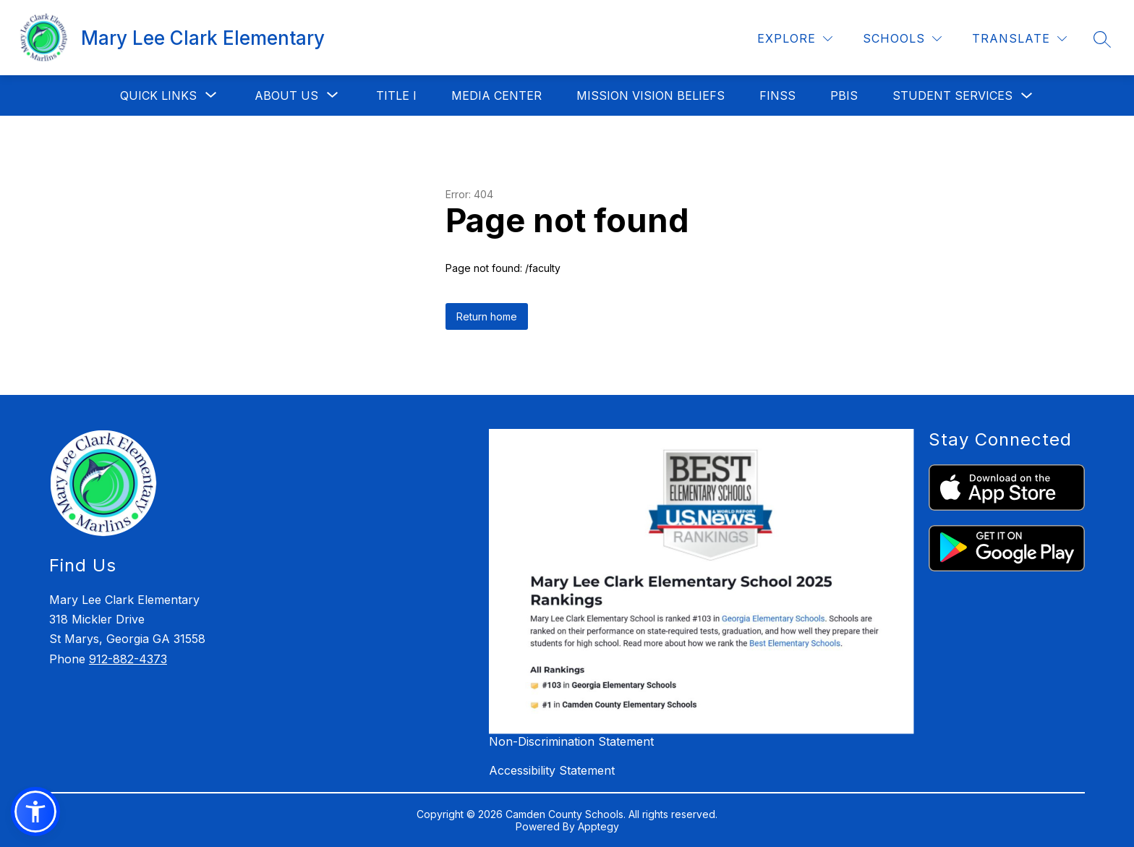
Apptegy (598, 826)
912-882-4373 (128, 659)
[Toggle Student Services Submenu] (1027, 96)
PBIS (844, 95)
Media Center (496, 95)
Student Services (952, 95)
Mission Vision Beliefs (650, 95)
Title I (396, 95)
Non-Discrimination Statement (571, 741)
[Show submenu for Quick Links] (158, 95)
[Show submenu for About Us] (286, 95)
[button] (35, 812)
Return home (486, 316)
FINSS (777, 95)
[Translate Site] (1019, 39)
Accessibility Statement (552, 770)
